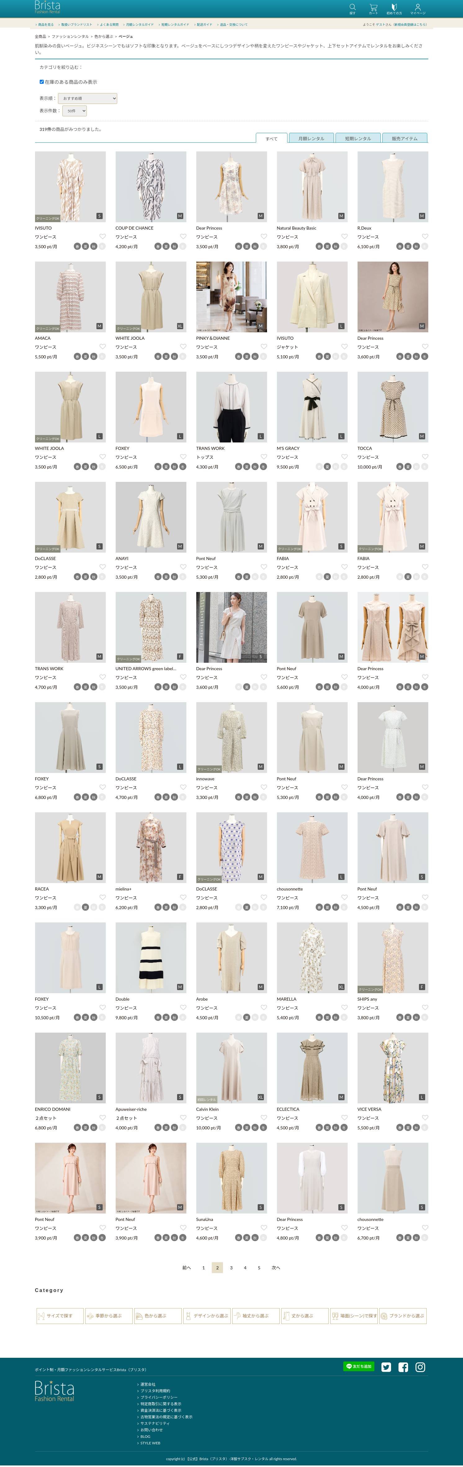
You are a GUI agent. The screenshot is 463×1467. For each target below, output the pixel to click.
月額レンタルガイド (138, 24)
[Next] (276, 1269)
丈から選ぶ (302, 1317)
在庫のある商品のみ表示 (68, 83)
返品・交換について (232, 24)
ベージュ (125, 38)
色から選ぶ (103, 38)
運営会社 (145, 1386)
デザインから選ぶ (211, 1317)
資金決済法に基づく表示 (158, 1412)
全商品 (40, 38)
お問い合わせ (149, 1431)
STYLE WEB (148, 1444)
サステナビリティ (153, 1425)
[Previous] (186, 1269)
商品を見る (44, 24)
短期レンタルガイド (173, 24)
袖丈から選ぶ (256, 1317)
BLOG (143, 1438)
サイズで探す (60, 1317)
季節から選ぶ (109, 1317)
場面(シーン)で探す (359, 1317)
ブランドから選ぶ (407, 1317)
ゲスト (380, 24)
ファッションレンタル (70, 38)
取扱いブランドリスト (74, 24)
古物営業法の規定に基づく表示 (164, 1418)
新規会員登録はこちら (410, 24)
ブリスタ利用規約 (153, 1392)
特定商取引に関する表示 (158, 1405)
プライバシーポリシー (157, 1399)
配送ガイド (202, 24)
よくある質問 (107, 24)
